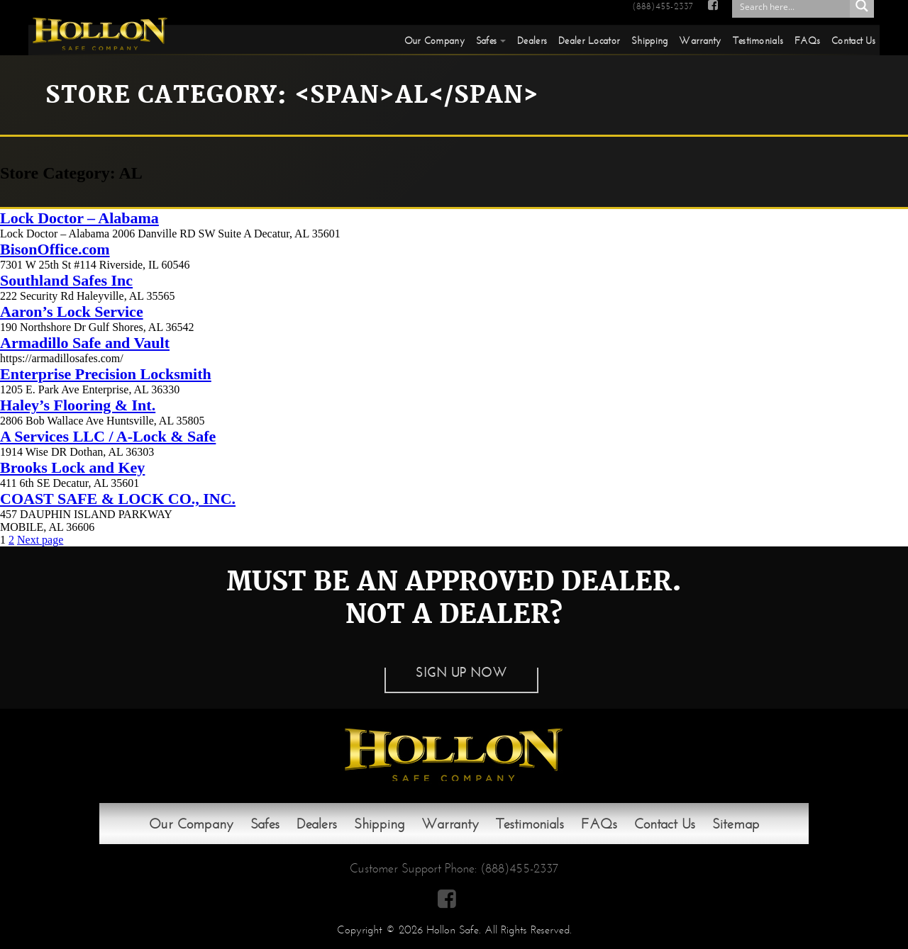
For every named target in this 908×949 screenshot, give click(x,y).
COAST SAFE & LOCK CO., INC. (118, 498)
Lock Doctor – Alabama (79, 218)
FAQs (807, 40)
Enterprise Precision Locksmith (105, 374)
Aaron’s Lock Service (71, 311)
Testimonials (758, 40)
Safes (486, 40)
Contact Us (853, 40)
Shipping (649, 40)
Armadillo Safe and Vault (85, 343)
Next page (40, 540)
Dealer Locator (589, 40)
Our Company (434, 40)
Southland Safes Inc (66, 280)
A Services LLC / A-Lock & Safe (108, 436)
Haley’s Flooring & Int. (77, 405)
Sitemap (736, 823)
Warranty (700, 40)
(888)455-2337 (662, 6)
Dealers (532, 40)
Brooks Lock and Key (72, 467)
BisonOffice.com (55, 249)
